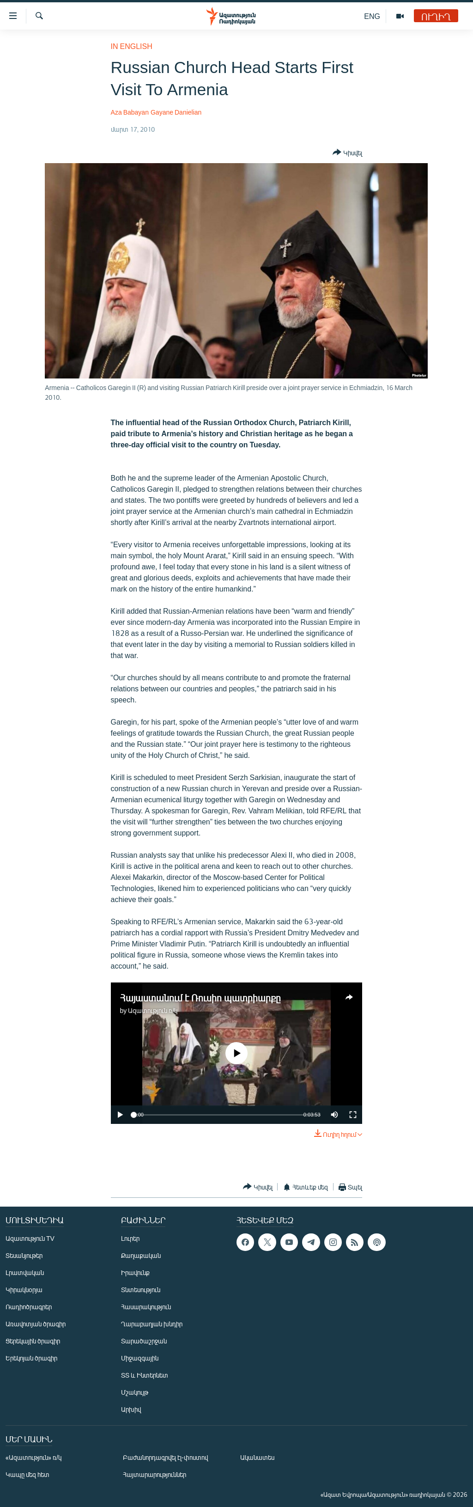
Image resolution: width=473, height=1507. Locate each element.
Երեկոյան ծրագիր (31, 1358)
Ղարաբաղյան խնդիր (151, 1324)
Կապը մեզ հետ (27, 1474)
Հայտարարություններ (154, 1474)
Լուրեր (130, 1238)
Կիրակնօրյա (24, 1289)
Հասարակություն (146, 1307)
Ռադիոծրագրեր (29, 1307)
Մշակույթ (134, 1392)
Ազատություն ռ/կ (152, 1010)
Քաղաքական (141, 1255)
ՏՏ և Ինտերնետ (144, 1375)
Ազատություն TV (30, 1238)
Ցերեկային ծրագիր (33, 1341)
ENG (372, 16)
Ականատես (257, 1457)
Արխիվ (131, 1409)
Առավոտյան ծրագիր (36, 1324)
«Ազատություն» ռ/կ (33, 1457)
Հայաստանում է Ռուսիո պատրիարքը (200, 997)
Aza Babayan (130, 112)
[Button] (347, 153)
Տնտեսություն (140, 1289)
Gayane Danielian (176, 112)
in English (131, 46)
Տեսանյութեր (24, 1255)
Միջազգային (139, 1358)
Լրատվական (25, 1272)
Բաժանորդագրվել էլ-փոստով (165, 1457)
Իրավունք (135, 1272)
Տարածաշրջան (144, 1341)
